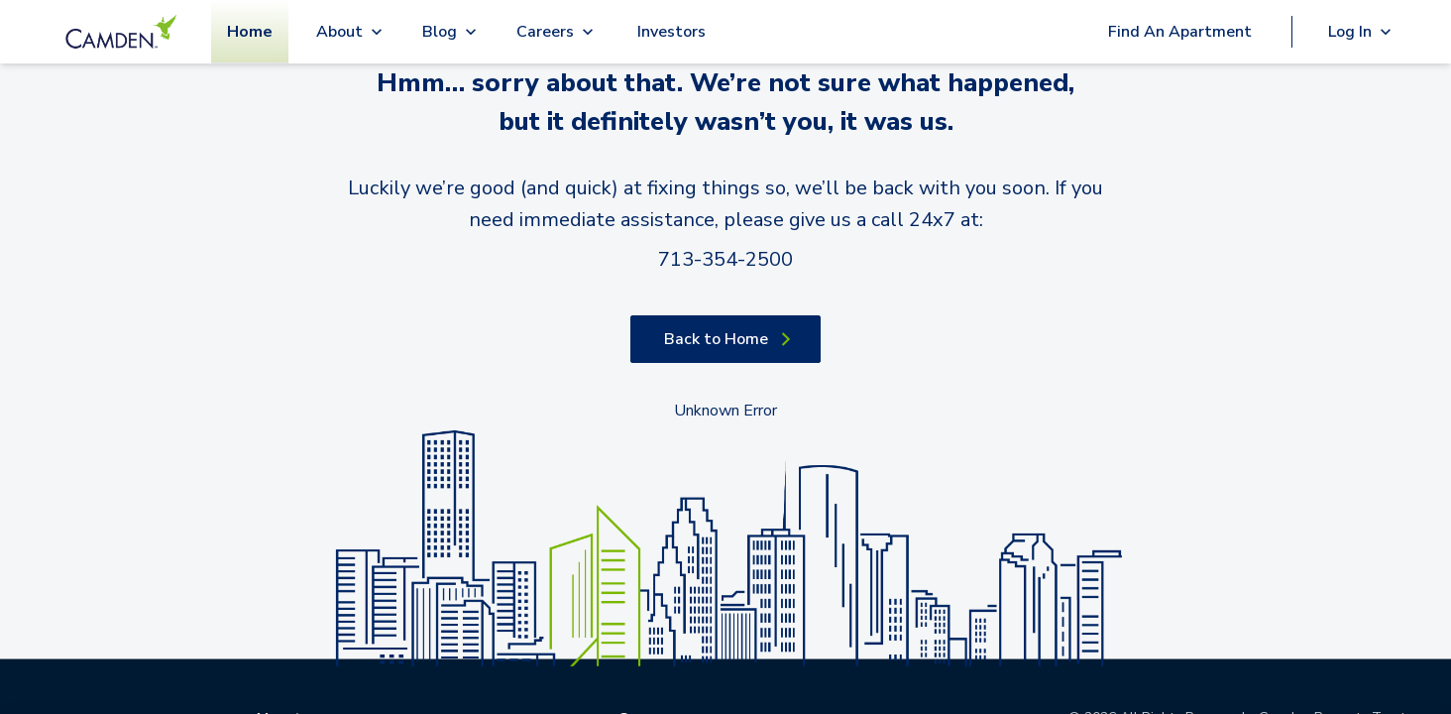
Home (250, 32)
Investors (671, 32)
